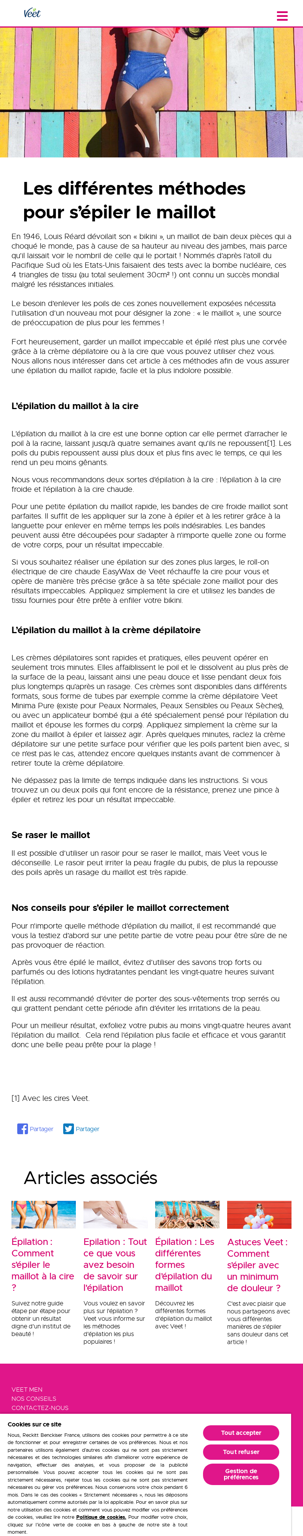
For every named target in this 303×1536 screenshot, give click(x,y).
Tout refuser (241, 1452)
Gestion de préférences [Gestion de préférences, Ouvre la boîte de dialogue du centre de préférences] (241, 1474)
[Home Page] (32, 13)
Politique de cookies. (101, 1517)
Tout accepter (241, 1433)
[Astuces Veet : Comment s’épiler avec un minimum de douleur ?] (259, 1261)
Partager (42, 1129)
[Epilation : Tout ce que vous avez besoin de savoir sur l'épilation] (116, 1261)
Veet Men (27, 1390)
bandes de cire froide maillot (221, 506)
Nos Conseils (33, 1399)
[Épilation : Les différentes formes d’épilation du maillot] (187, 1261)
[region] (145, 1474)
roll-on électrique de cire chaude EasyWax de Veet (140, 566)
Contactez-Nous (40, 1408)
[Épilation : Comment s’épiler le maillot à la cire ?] (43, 1261)
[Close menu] (282, 16)
